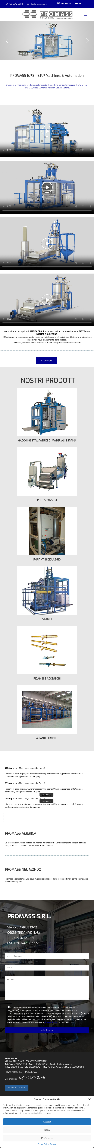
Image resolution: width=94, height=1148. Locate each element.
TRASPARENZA (30, 1072)
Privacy (53, 1144)
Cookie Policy (43, 1144)
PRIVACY (9, 1072)
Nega (47, 1129)
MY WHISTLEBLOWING (17, 1088)
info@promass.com (38, 4)
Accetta (47, 1121)
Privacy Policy (51, 1022)
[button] (89, 1099)
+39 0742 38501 (16, 4)
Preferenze (47, 1138)
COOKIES (18, 1072)
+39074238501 (20, 1064)
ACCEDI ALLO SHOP (68, 3)
